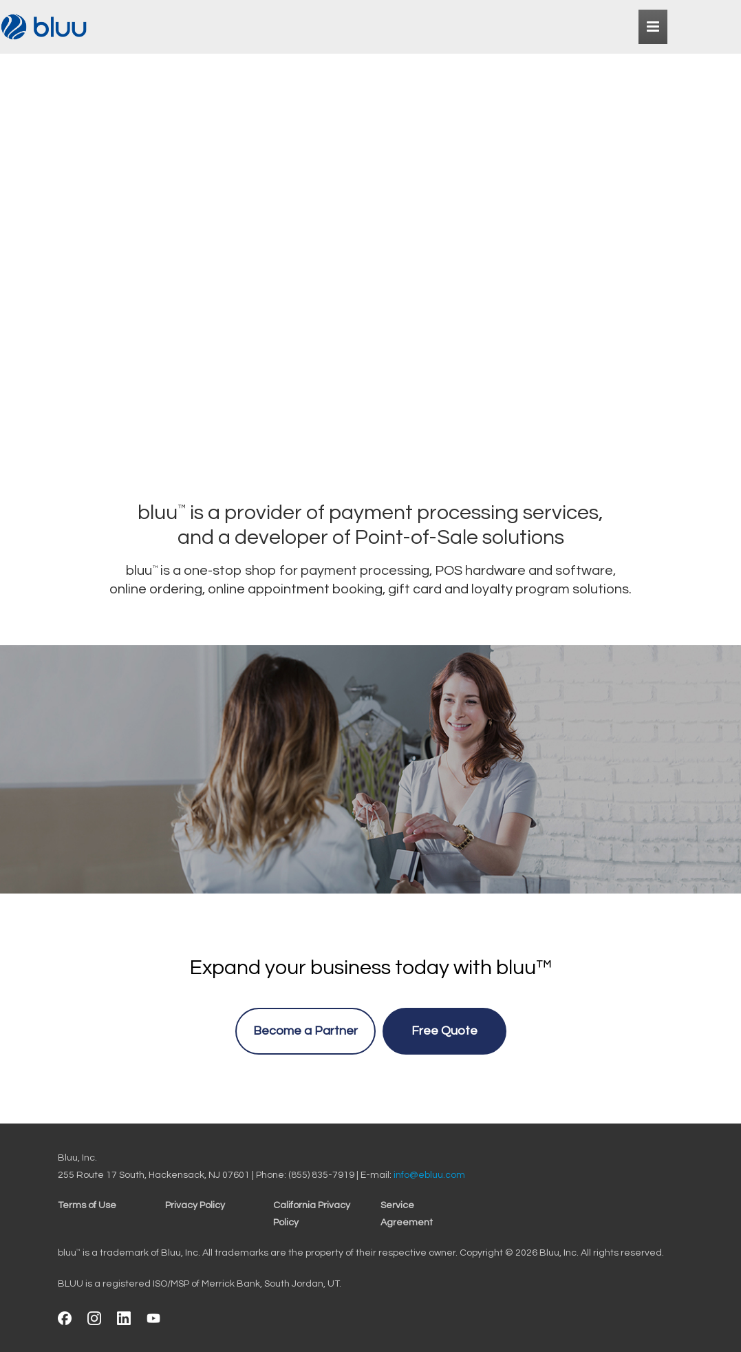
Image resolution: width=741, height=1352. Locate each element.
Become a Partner (305, 1030)
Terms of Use (87, 1205)
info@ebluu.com (429, 1175)
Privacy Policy (195, 1205)
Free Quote (444, 1030)
